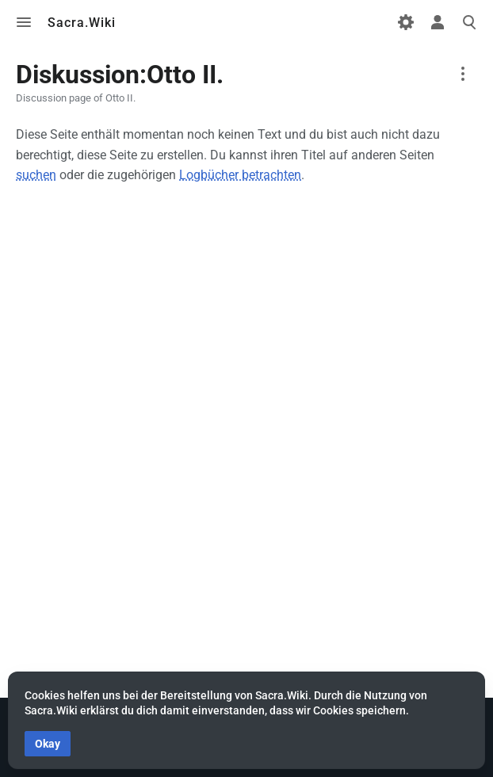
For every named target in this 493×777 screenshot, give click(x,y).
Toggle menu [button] (24, 22)
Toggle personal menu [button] (437, 22)
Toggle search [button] (469, 22)
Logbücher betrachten (240, 174)
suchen (36, 174)
